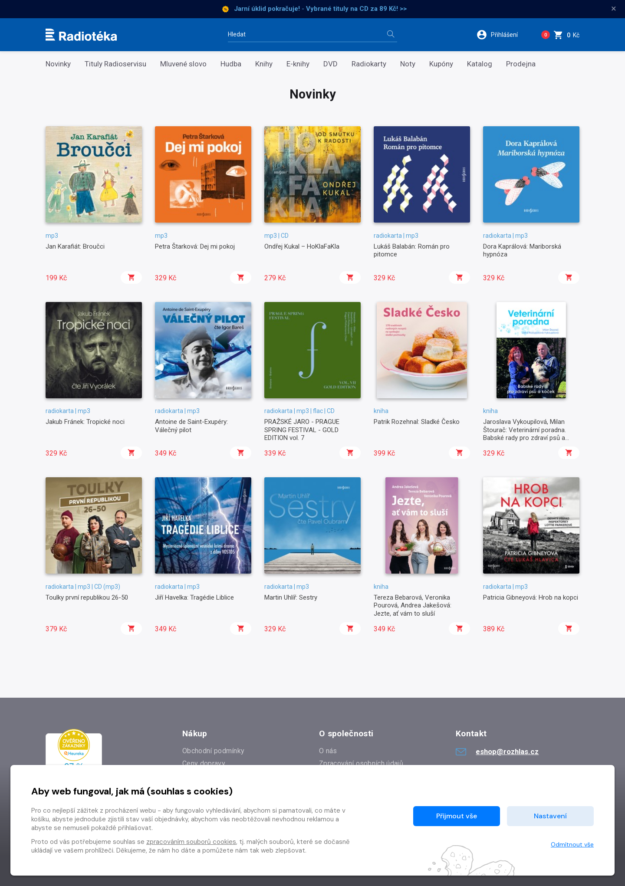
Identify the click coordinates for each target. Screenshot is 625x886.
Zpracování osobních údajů (361, 763)
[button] (503, 34)
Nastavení (550, 815)
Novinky (58, 64)
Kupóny (441, 64)
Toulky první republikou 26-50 (87, 597)
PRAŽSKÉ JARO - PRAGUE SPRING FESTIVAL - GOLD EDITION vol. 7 (301, 430)
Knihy (264, 64)
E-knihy (297, 64)
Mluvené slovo (183, 64)
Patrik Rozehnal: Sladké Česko (417, 422)
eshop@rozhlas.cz (497, 751)
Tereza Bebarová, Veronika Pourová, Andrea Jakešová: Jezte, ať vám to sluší (412, 605)
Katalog (479, 64)
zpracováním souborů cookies (191, 841)
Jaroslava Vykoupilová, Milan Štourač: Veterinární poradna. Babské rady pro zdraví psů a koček (524, 434)
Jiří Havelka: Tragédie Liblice (194, 597)
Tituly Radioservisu (115, 64)
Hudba (230, 64)
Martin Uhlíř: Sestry (290, 597)
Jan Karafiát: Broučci (75, 246)
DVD (330, 64)
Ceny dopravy (203, 763)
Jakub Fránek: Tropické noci (85, 422)
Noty (407, 64)
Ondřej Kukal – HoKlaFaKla (301, 246)
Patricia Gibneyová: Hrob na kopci (530, 597)
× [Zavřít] (613, 8)
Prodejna (521, 64)
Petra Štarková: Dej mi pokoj (195, 246)
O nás (328, 751)
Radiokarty (369, 64)
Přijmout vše (456, 815)
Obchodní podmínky (213, 751)
